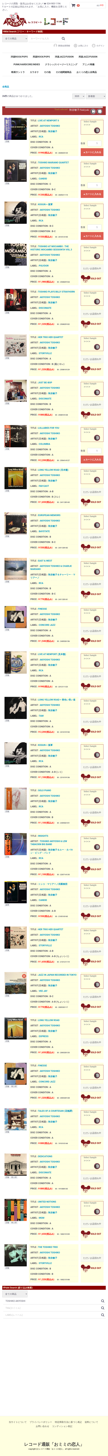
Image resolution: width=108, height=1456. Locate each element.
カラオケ (34, 72)
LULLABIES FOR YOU (48, 428)
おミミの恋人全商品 (86, 72)
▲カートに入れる (92, 152)
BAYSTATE (44, 531)
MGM (41, 1218)
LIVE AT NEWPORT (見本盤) (52, 654)
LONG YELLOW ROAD (48, 1020)
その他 (47, 72)
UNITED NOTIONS (47, 1201)
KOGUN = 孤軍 (45, 204)
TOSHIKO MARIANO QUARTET (53, 162)
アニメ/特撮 (88, 64)
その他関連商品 (63, 72)
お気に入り (80, 46)
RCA (41, 136)
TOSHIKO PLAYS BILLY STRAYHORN (56, 291)
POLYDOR (44, 265)
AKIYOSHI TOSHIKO (50, 126)
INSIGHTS (43, 835)
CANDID (43, 178)
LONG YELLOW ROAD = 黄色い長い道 (56, 699)
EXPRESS (43, 1036)
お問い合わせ (42, 1426)
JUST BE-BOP (45, 382)
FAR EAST (44, 486)
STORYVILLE (45, 353)
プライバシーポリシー (41, 1422)
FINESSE (42, 609)
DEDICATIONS (45, 1156)
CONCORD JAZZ (47, 625)
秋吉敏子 (52, 131)
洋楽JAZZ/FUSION (64, 56)
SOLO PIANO (44, 790)
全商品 (5, 86)
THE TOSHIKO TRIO (48, 1247)
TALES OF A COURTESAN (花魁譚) (55, 1111)
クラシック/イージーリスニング (61, 64)
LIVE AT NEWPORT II (48, 120)
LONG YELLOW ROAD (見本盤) (53, 470)
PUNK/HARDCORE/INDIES (27, 64)
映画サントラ (18, 72)
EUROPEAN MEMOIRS (49, 515)
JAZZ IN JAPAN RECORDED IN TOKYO (57, 975)
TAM (41, 715)
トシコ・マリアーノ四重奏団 (52, 884)
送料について (91, 1422)
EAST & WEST (45, 560)
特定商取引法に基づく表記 (68, 1422)
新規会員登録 (61, 46)
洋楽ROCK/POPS (19, 56)
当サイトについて (18, 1422)
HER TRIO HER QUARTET (50, 337)
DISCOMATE (45, 308)
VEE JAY (43, 991)
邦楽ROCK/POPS (41, 56)
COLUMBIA (44, 444)
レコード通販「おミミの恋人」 (54, 1444)
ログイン (98, 46)
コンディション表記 (62, 1426)
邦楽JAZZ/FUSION (88, 56)
